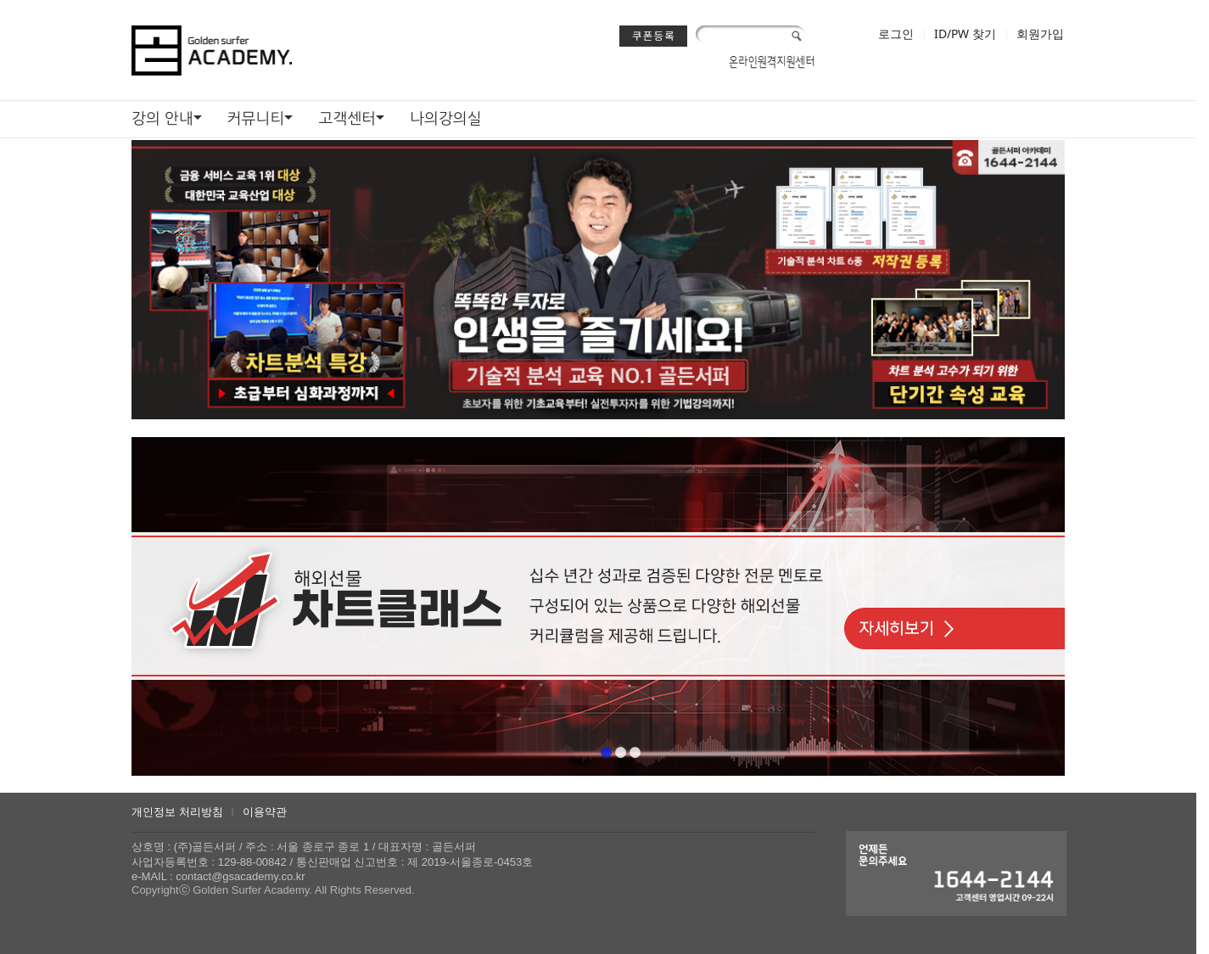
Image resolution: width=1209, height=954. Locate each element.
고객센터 (347, 118)
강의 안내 (162, 118)
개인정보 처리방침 (177, 811)
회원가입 (1040, 33)
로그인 (896, 33)
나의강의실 (446, 118)
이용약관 (265, 811)
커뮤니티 (256, 118)
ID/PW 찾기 (965, 33)
